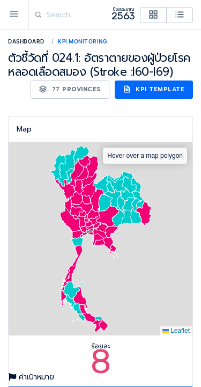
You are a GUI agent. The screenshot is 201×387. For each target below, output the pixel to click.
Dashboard (26, 41)
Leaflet (176, 330)
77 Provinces (70, 89)
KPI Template (154, 89)
